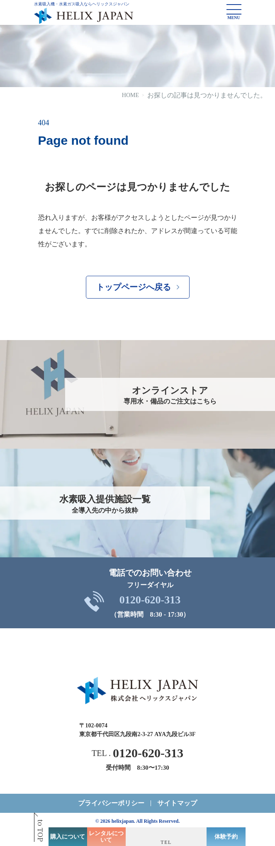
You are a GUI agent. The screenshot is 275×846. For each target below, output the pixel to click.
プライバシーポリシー (111, 803)
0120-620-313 (149, 600)
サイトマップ (177, 803)
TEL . (137, 753)
